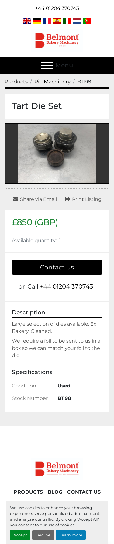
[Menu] (47, 65)
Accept (20, 535)
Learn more (70, 535)
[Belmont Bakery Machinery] (57, 468)
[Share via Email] (35, 199)
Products (28, 492)
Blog (55, 492)
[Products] (16, 82)
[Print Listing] (83, 199)
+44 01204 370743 (57, 8)
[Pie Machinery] (52, 82)
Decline (43, 535)
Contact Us (57, 267)
